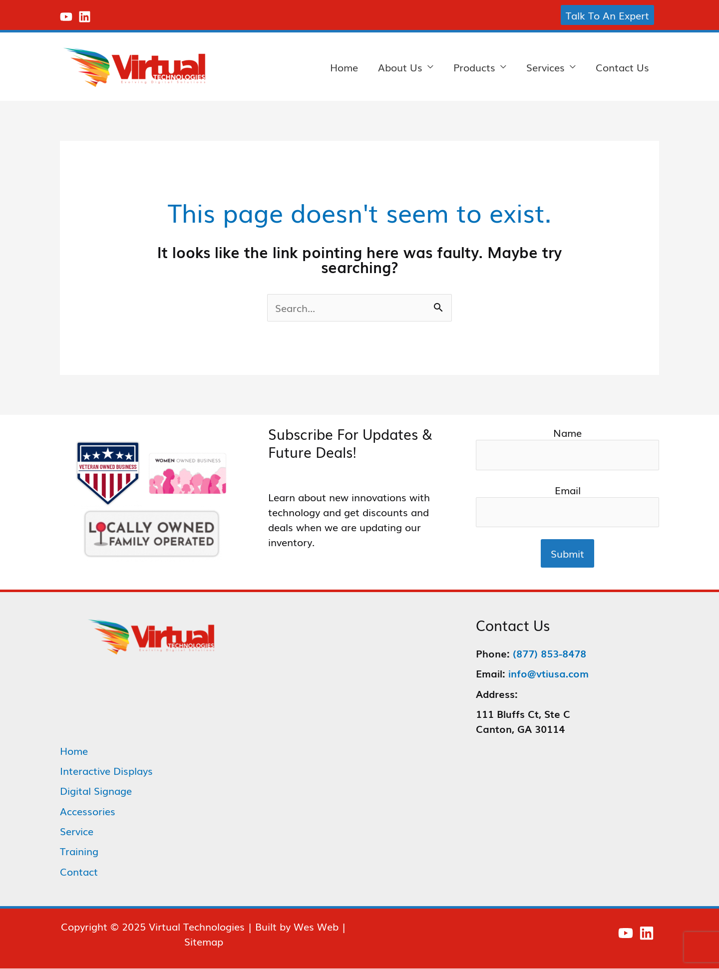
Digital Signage (96, 791)
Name (567, 448)
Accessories (87, 811)
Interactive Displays (106, 771)
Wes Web (316, 926)
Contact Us (622, 66)
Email (567, 506)
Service (76, 831)
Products (474, 66)
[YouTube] (66, 16)
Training (79, 851)
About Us (400, 66)
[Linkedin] (84, 16)
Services (545, 66)
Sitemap (203, 941)
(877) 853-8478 (549, 654)
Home (344, 66)
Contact (79, 871)
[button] (607, 15)
